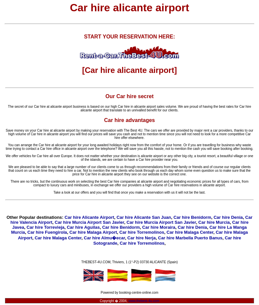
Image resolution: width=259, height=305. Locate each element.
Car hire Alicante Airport (89, 217)
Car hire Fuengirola (47, 232)
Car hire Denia (228, 217)
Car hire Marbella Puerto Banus (190, 237)
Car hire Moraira (158, 227)
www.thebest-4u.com (144, 301)
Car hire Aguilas (83, 227)
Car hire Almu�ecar (104, 237)
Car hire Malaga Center (190, 232)
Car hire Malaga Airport (93, 232)
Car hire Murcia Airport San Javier (89, 222)
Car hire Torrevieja (45, 227)
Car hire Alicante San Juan (144, 217)
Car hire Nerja (142, 237)
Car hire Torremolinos (142, 232)
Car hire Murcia (214, 222)
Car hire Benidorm (192, 217)
